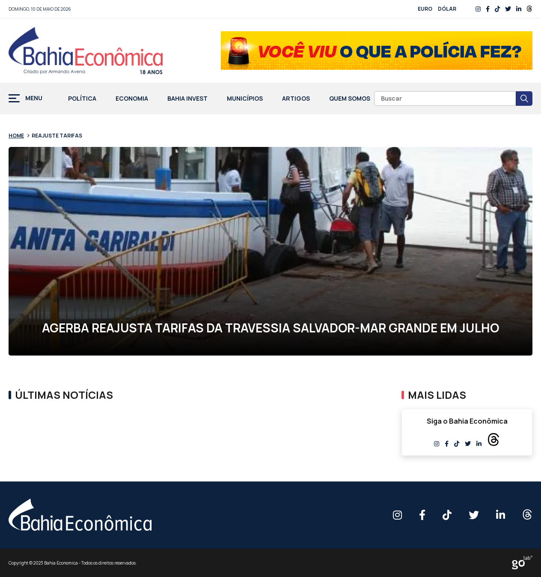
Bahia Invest (187, 99)
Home (16, 135)
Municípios (245, 99)
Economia (132, 99)
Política (82, 99)
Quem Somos (349, 99)
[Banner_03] (376, 50)
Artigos (296, 99)
